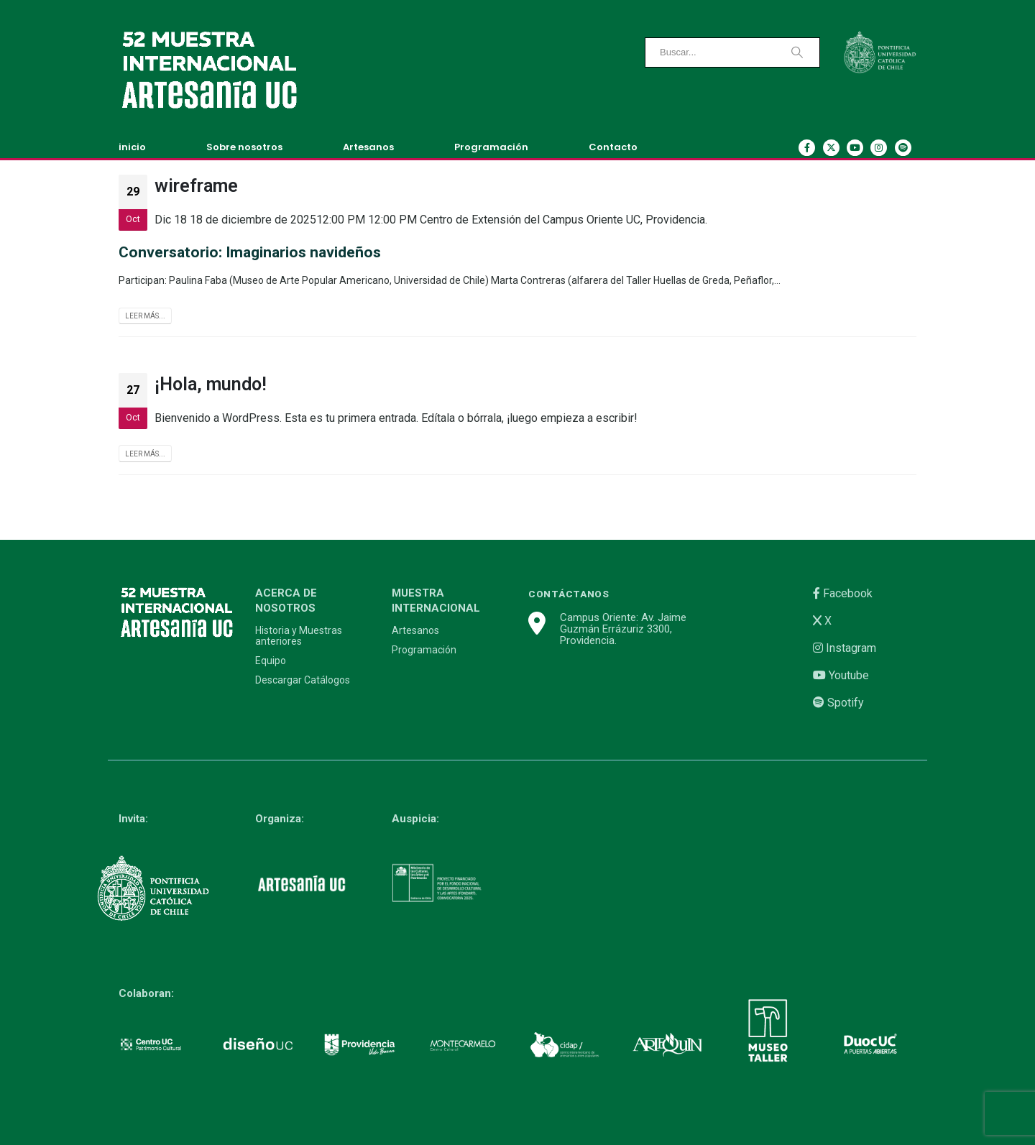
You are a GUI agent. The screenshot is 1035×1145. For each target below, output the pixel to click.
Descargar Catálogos (302, 680)
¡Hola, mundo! (211, 384)
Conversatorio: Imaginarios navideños (250, 252)
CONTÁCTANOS (569, 593)
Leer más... (145, 316)
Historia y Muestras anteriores (298, 636)
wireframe (196, 185)
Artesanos (368, 147)
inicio (132, 147)
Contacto (613, 147)
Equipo (270, 661)
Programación (491, 147)
